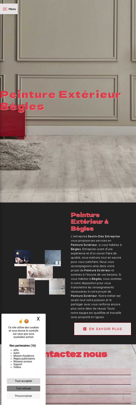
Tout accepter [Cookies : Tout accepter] (23, 381)
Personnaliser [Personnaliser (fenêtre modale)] (23, 396)
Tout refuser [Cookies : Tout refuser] (23, 388)
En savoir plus (102, 329)
